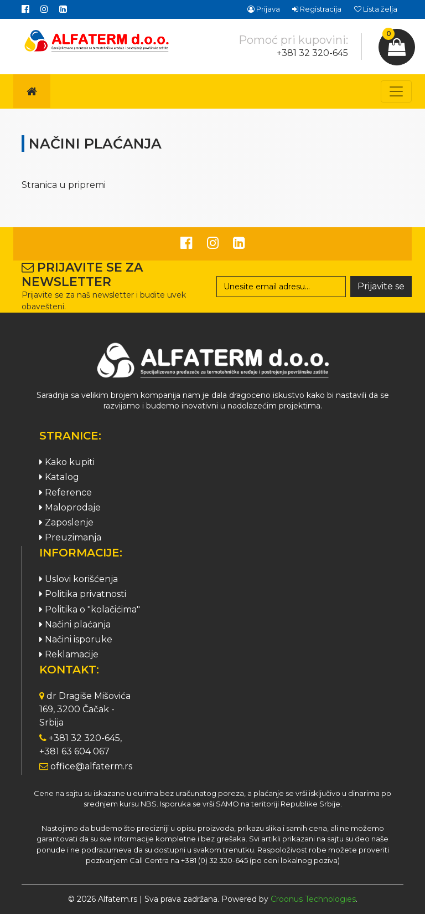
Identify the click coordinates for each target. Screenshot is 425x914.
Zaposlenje (66, 522)
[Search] (281, 286)
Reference (65, 492)
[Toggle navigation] (396, 91)
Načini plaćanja (75, 624)
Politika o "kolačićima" (89, 609)
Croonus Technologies (313, 899)
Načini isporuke (75, 639)
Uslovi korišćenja (78, 579)
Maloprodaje (70, 507)
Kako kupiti (67, 462)
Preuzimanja (70, 537)
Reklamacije (69, 654)
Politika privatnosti (82, 594)
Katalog (59, 477)
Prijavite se (381, 286)
